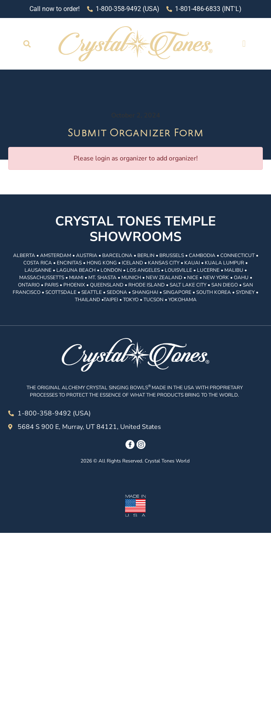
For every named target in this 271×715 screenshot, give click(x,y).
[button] (27, 43)
